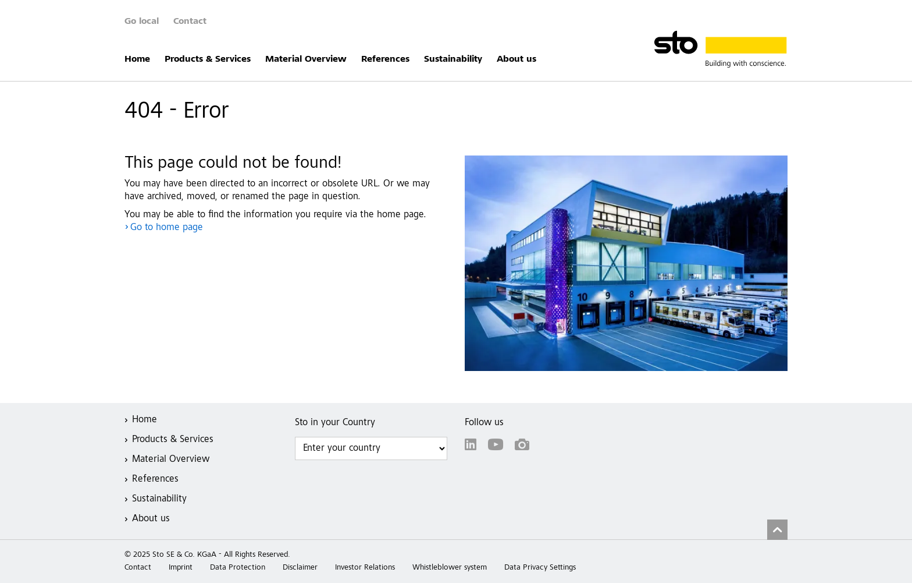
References (385, 59)
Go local (141, 21)
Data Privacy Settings (540, 568)
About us (516, 59)
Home (137, 59)
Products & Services (208, 59)
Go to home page (166, 228)
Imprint (181, 568)
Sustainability (453, 59)
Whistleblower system (449, 568)
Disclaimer (300, 568)
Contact (189, 21)
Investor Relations (365, 568)
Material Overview (306, 59)
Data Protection (237, 568)
